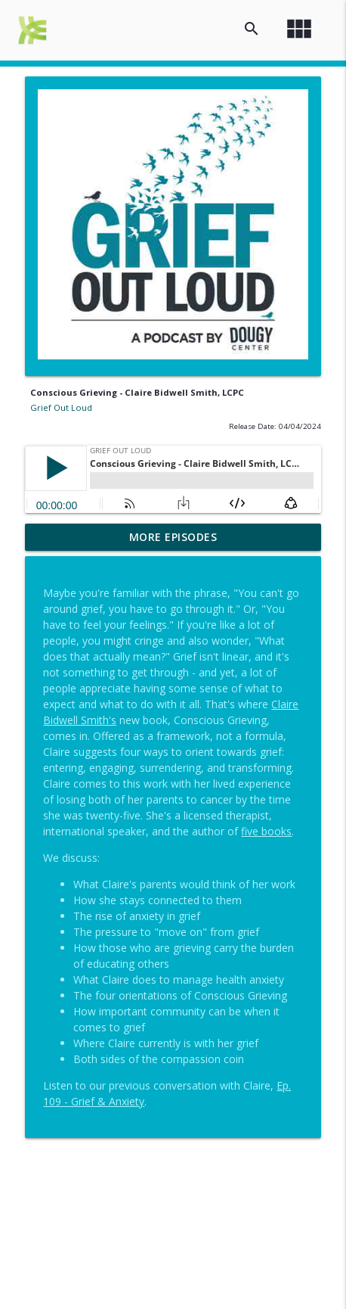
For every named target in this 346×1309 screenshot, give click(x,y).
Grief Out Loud (61, 407)
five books (266, 831)
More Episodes (173, 537)
